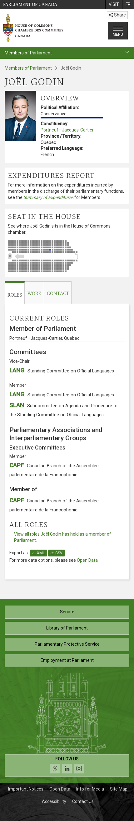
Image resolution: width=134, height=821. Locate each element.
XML (38, 553)
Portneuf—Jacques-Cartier (67, 129)
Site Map (118, 788)
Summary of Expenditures (48, 197)
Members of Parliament (28, 68)
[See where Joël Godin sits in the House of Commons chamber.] (67, 256)
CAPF (54, 469)
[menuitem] (113, 4)
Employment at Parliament (67, 660)
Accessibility (54, 801)
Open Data (87, 560)
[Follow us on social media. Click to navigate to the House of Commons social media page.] (67, 765)
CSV (56, 553)
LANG (61, 370)
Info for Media (90, 788)
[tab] (15, 292)
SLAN (63, 409)
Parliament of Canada (30, 4)
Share (117, 14)
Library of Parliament (67, 627)
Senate (67, 611)
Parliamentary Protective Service (67, 644)
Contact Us (83, 801)
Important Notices (25, 788)
